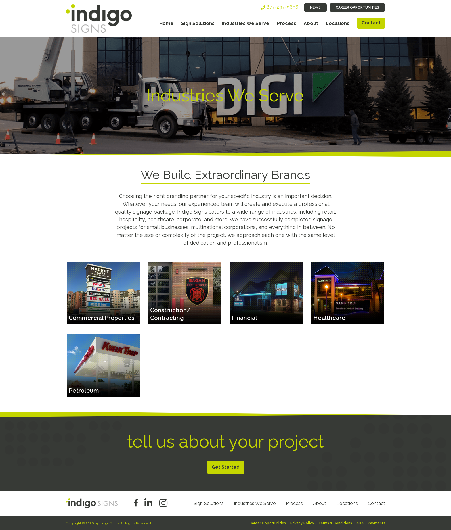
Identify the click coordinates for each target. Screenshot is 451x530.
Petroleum (84, 390)
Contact (371, 23)
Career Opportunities (357, 7)
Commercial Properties (101, 317)
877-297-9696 (282, 7)
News (315, 7)
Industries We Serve (245, 23)
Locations (337, 23)
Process (286, 23)
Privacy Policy (302, 523)
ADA (360, 523)
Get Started (226, 467)
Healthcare (329, 317)
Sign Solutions (198, 23)
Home (166, 23)
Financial (244, 317)
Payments (376, 523)
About (311, 23)
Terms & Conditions (335, 523)
